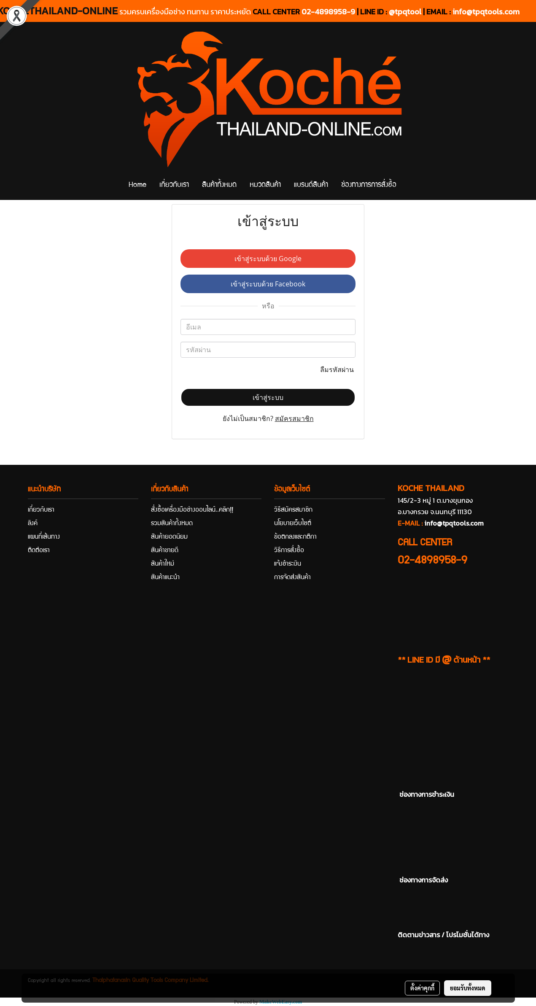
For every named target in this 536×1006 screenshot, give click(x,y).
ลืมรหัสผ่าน (338, 369)
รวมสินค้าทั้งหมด (172, 524)
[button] (410, 185)
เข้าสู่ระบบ (268, 397)
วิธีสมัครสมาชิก (293, 510)
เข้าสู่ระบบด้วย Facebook (268, 284)
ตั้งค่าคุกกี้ (422, 988)
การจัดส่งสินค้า (292, 578)
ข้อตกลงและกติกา (295, 537)
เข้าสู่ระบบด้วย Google (268, 258)
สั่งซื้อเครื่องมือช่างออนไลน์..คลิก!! (192, 510)
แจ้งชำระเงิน (287, 564)
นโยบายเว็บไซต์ (292, 524)
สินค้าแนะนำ (165, 578)
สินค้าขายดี (164, 551)
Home (137, 185)
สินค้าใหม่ (162, 564)
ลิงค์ (33, 524)
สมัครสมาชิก (294, 418)
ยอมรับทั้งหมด (467, 988)
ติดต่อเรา (39, 551)
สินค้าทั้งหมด (219, 185)
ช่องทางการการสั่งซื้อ (368, 185)
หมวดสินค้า (265, 185)
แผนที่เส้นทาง (44, 537)
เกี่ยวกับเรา (174, 185)
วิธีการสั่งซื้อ (289, 551)
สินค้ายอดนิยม (169, 537)
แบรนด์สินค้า (311, 185)
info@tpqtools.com (486, 11)
